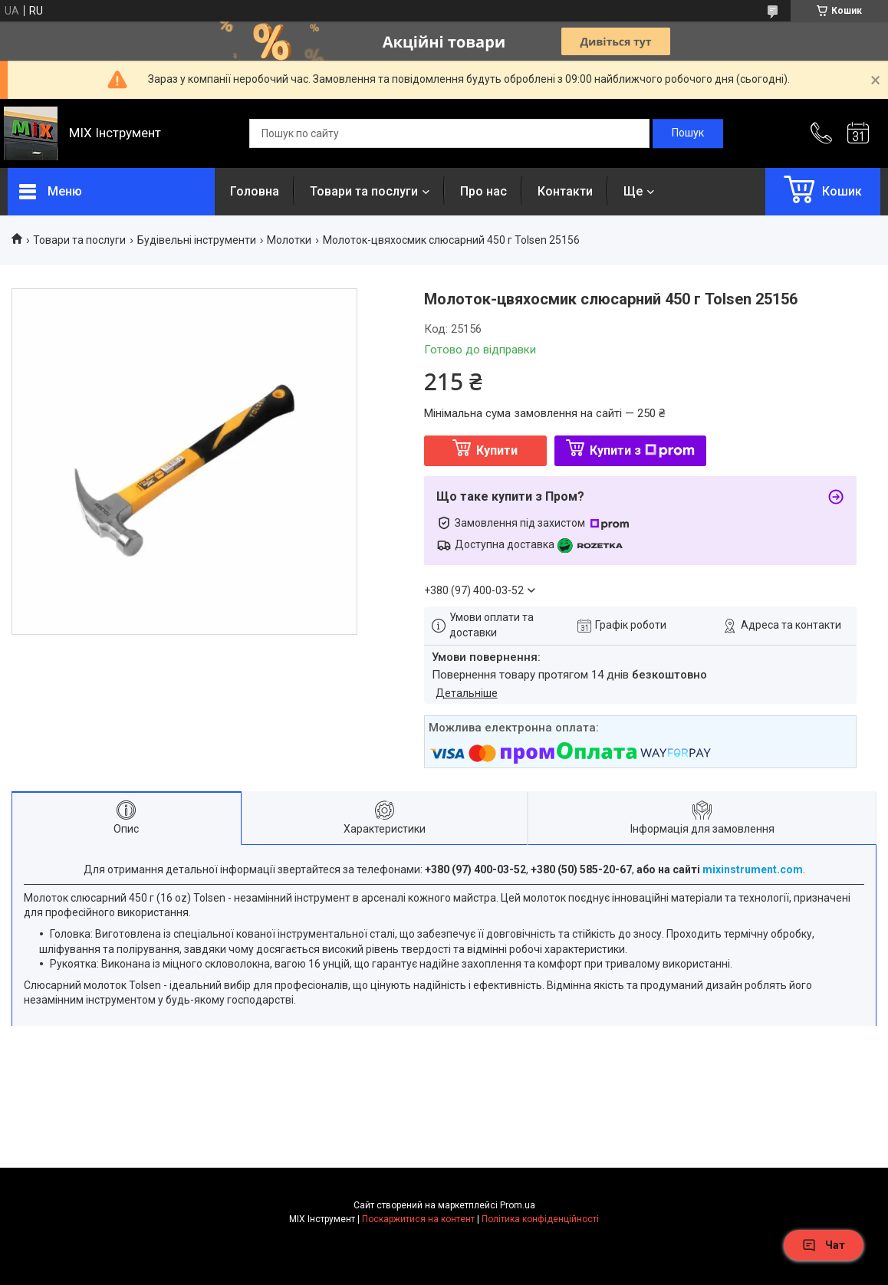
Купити (497, 450)
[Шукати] (688, 133)
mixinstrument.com (752, 869)
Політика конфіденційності (540, 1219)
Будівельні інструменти (196, 240)
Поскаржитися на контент (418, 1219)
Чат (823, 1245)
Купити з (642, 450)
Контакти (565, 191)
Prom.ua (517, 1205)
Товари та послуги (364, 191)
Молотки (289, 240)
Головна (254, 191)
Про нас (483, 191)
